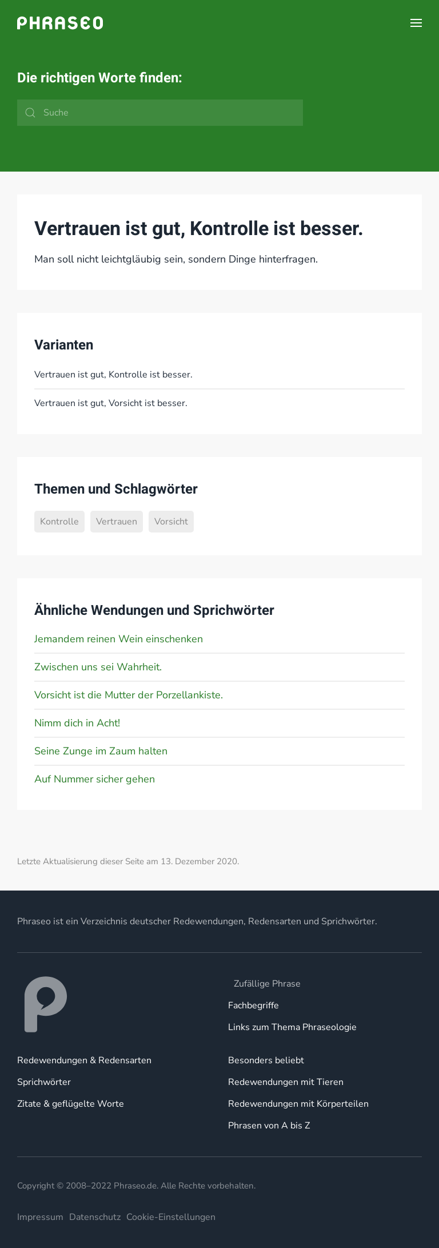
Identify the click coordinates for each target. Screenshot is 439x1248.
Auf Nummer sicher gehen (94, 779)
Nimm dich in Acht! (77, 723)
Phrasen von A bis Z (269, 1125)
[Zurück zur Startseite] (60, 23)
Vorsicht (171, 521)
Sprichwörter (44, 1082)
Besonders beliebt (266, 1060)
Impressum (40, 1217)
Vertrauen (116, 521)
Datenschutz (95, 1217)
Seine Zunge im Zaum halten (100, 751)
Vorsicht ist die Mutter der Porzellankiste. (128, 695)
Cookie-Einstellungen (170, 1217)
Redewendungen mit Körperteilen (298, 1104)
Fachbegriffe (253, 1005)
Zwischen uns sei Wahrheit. (98, 667)
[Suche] (160, 113)
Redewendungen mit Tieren (286, 1082)
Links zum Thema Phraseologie (292, 1027)
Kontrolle (59, 521)
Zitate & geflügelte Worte (70, 1104)
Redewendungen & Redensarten (84, 1060)
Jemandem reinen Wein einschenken (118, 639)
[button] (416, 23)
